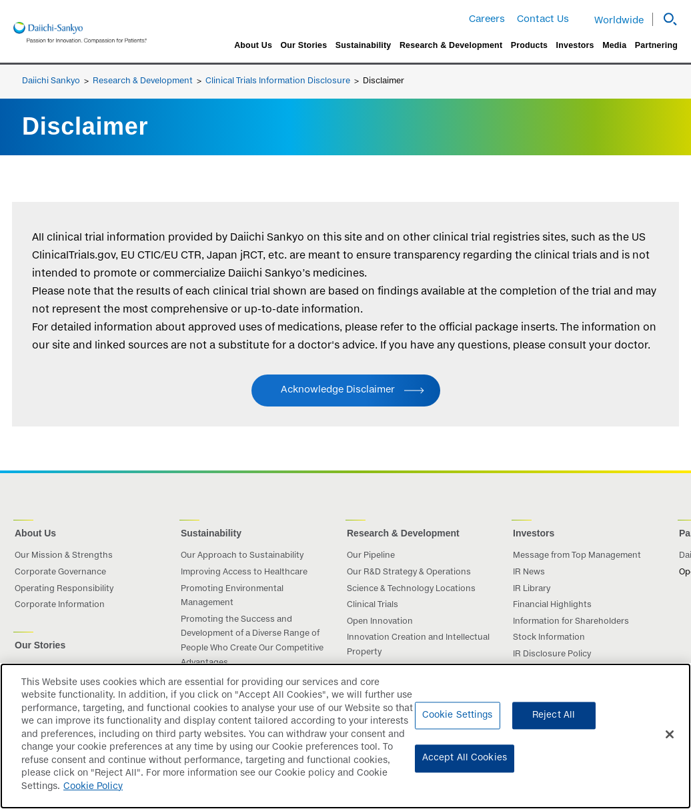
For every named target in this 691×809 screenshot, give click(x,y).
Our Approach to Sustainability (242, 556)
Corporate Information (60, 605)
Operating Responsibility (64, 589)
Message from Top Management (577, 556)
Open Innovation (380, 622)
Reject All (553, 724)
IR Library (531, 589)
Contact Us (543, 19)
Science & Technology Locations (411, 589)
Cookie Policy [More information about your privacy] (93, 795)
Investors (575, 45)
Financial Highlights (552, 605)
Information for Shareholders (571, 622)
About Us (253, 45)
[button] (665, 19)
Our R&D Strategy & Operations (409, 572)
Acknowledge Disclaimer (338, 390)
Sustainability (363, 45)
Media (614, 45)
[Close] (669, 742)
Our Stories (303, 45)
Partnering (656, 45)
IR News (529, 572)
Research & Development (451, 45)
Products (529, 45)
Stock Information (549, 638)
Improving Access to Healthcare (244, 572)
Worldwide (619, 20)
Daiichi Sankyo (51, 81)
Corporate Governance (60, 572)
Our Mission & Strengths (64, 556)
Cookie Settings (457, 724)
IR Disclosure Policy (552, 654)
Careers (487, 19)
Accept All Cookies (464, 766)
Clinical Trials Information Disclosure (277, 81)
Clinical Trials (372, 605)
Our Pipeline (371, 556)
